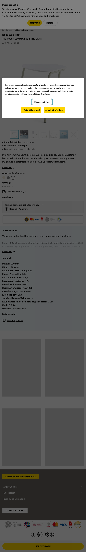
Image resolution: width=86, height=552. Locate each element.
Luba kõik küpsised (54, 110)
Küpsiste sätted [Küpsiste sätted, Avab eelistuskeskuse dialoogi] (42, 102)
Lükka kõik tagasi (31, 110)
